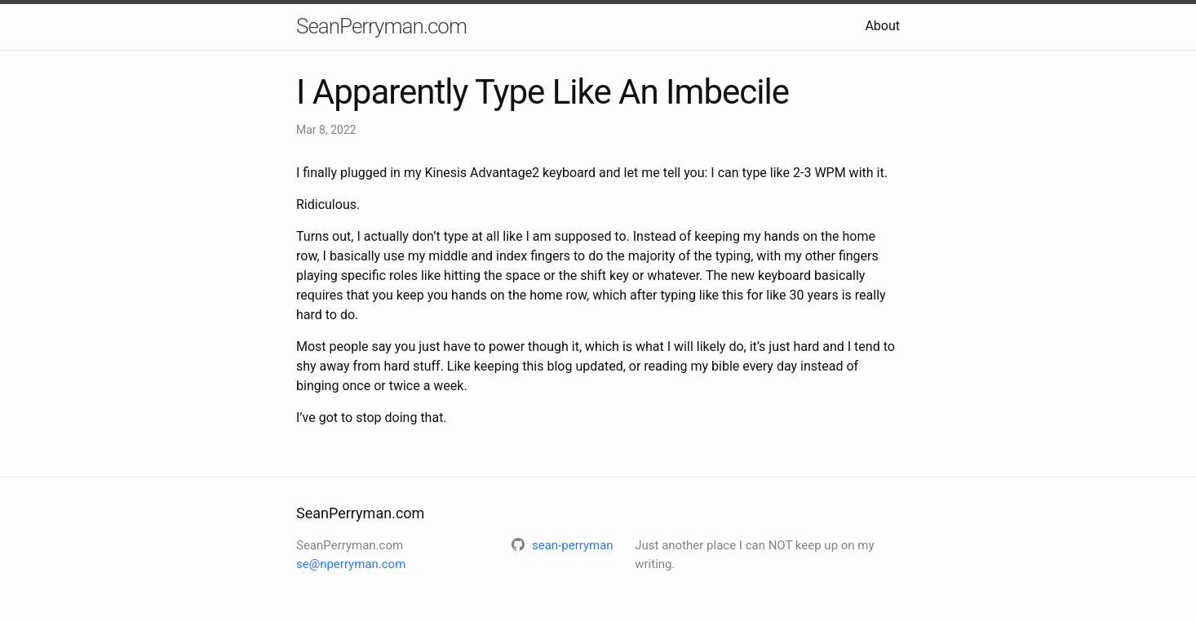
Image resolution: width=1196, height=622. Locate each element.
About (882, 25)
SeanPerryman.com (381, 26)
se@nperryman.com (350, 564)
